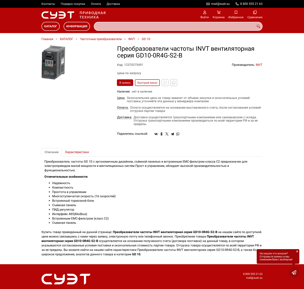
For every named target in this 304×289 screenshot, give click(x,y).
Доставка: (124, 117)
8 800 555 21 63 (251, 4)
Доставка (113, 4)
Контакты (48, 4)
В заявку (125, 82)
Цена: (121, 98)
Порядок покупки (73, 4)
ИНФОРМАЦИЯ (76, 26)
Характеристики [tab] (77, 152)
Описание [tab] (52, 152)
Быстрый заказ (147, 82)
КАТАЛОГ (50, 26)
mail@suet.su (220, 4)
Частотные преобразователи (101, 39)
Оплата (96, 4)
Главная (47, 39)
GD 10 (146, 39)
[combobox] (178, 26)
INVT (131, 39)
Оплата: (123, 107)
